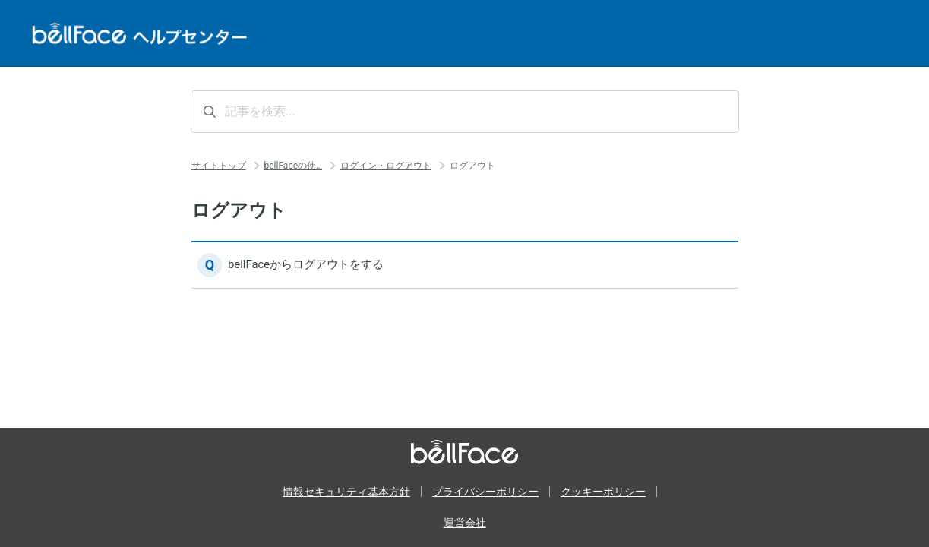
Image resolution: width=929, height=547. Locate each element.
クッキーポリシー (603, 491)
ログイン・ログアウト (385, 165)
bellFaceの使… (293, 165)
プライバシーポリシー (485, 491)
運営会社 (465, 523)
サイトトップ (218, 165)
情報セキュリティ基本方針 (346, 491)
